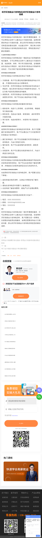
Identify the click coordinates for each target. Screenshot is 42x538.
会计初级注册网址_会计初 (10, 314)
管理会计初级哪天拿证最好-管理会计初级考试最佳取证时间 (20, 241)
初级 (8, 255)
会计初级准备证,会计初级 (10, 369)
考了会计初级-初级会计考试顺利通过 (14, 249)
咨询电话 (19, 255)
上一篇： (4, 237)
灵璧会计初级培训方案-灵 (10, 321)
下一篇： (4, 246)
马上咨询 (20, 277)
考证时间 (6, 7)
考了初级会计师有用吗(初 (10, 341)
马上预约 (21, 423)
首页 (2, 7)
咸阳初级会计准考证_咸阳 (10, 362)
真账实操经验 (15, 415)
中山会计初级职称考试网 (10, 355)
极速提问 (21, 296)
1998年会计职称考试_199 (10, 334)
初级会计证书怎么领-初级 (10, 375)
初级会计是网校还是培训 (10, 348)
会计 (11, 255)
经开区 (14, 255)
